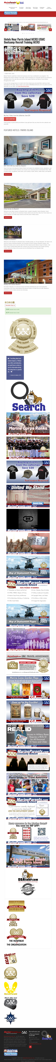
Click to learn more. (8, 174)
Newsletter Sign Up (10, 305)
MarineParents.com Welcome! (13, 8)
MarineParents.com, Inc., (10, 1036)
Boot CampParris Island (28, 8)
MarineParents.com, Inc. (29, 1058)
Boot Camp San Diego (35, 8)
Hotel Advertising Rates (23, 86)
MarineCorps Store (49, 8)
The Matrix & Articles (21, 8)
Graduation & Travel (42, 8)
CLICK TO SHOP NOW (10, 119)
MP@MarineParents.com (35, 1043)
